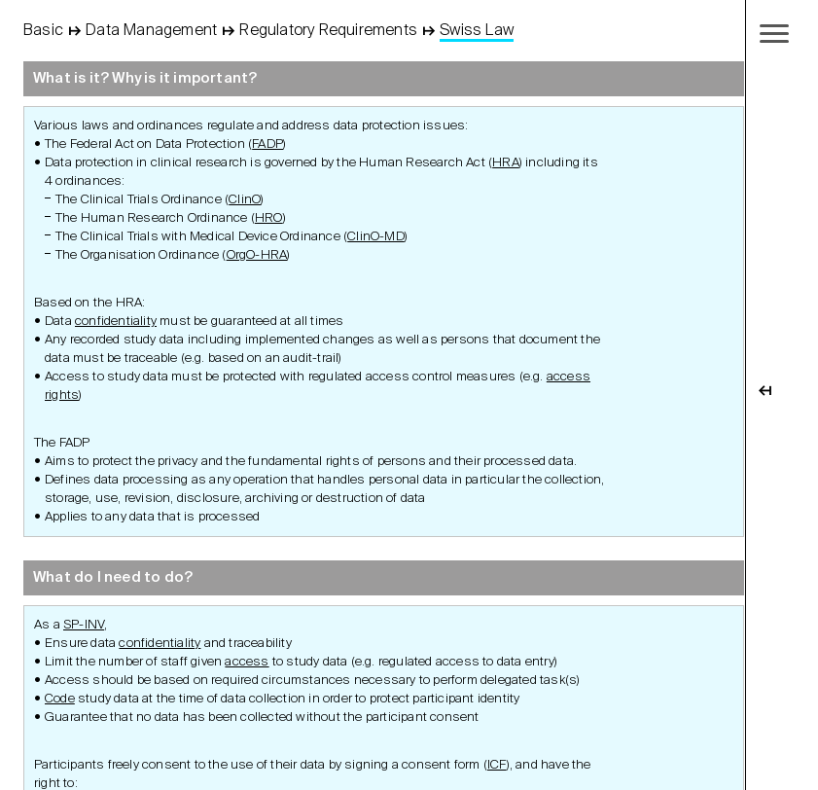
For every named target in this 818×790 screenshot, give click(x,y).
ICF (497, 765)
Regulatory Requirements (328, 31)
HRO (269, 218)
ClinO (245, 200)
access (246, 662)
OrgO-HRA (257, 255)
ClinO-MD (376, 237)
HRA (505, 163)
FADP (267, 144)
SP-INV (83, 625)
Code (60, 699)
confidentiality (116, 321)
